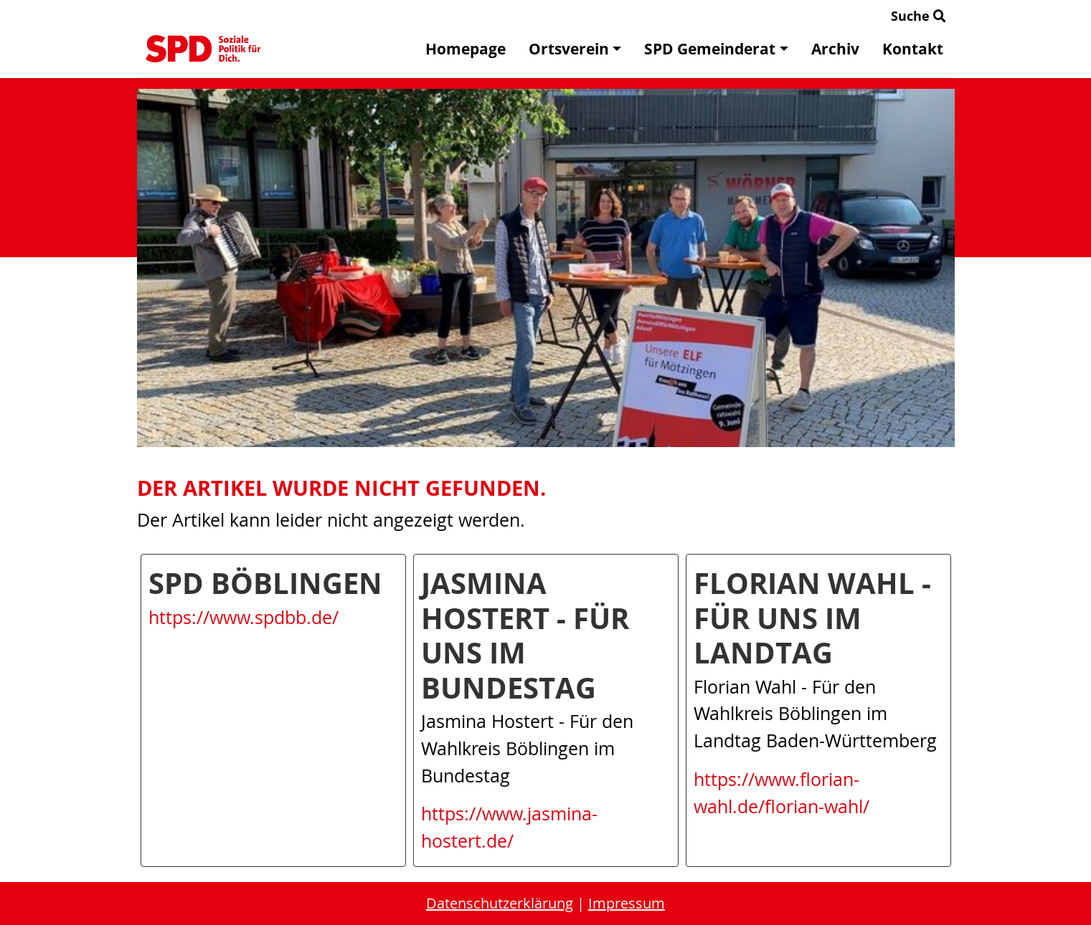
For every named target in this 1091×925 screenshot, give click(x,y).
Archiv (835, 49)
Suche (918, 15)
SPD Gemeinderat (716, 49)
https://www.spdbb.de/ (243, 617)
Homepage (465, 49)
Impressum (626, 903)
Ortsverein (575, 49)
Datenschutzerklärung (499, 903)
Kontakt (912, 49)
